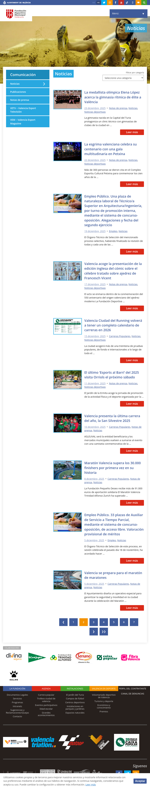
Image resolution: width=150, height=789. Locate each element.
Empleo (113, 230)
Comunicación (23, 74)
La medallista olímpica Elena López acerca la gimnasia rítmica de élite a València (113, 97)
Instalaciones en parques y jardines (75, 706)
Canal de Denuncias (132, 692)
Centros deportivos (75, 701)
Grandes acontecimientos (46, 713)
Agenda (46, 687)
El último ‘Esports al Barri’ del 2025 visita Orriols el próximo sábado (112, 374)
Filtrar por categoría (135, 72)
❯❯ (104, 630)
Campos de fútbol (75, 697)
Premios (104, 710)
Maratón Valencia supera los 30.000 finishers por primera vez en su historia (113, 467)
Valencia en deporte (104, 687)
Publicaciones (18, 92)
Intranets (17, 704)
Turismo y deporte (104, 700)
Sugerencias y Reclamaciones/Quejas (17, 710)
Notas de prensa (118, 108)
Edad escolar (46, 707)
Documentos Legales (17, 693)
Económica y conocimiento (104, 705)
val (93, 2)
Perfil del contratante (132, 687)
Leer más (132, 132)
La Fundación (17, 687)
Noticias (133, 108)
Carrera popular (46, 693)
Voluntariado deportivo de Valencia (104, 695)
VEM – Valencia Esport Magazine (23, 122)
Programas (17, 701)
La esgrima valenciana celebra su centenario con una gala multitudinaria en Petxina (111, 149)
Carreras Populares (120, 335)
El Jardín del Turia (75, 693)
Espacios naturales (75, 711)
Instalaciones (75, 687)
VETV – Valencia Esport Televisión (23, 110)
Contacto (17, 715)
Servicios (17, 697)
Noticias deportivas (95, 112)
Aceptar (140, 781)
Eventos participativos (46, 703)
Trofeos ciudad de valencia (46, 699)
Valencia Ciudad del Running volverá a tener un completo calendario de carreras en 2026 (114, 325)
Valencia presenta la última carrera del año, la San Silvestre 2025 (113, 417)
